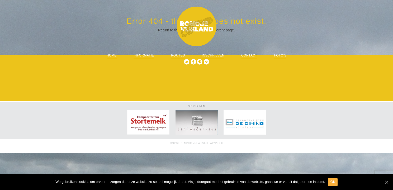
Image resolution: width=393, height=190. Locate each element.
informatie (144, 55)
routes (178, 55)
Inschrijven (213, 55)
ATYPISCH (216, 143)
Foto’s (280, 55)
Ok (332, 182)
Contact (249, 55)
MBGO (188, 143)
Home (112, 55)
